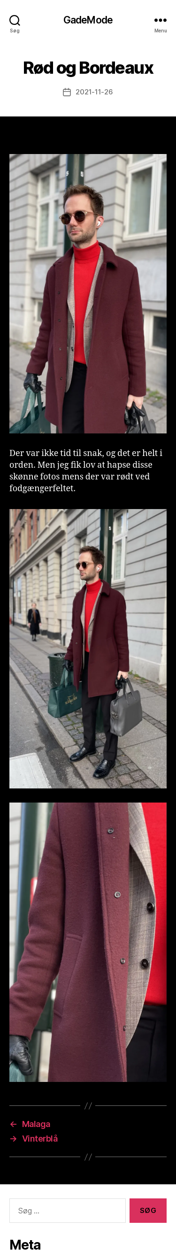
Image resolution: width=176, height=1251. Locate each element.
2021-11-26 (94, 91)
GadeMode (88, 20)
